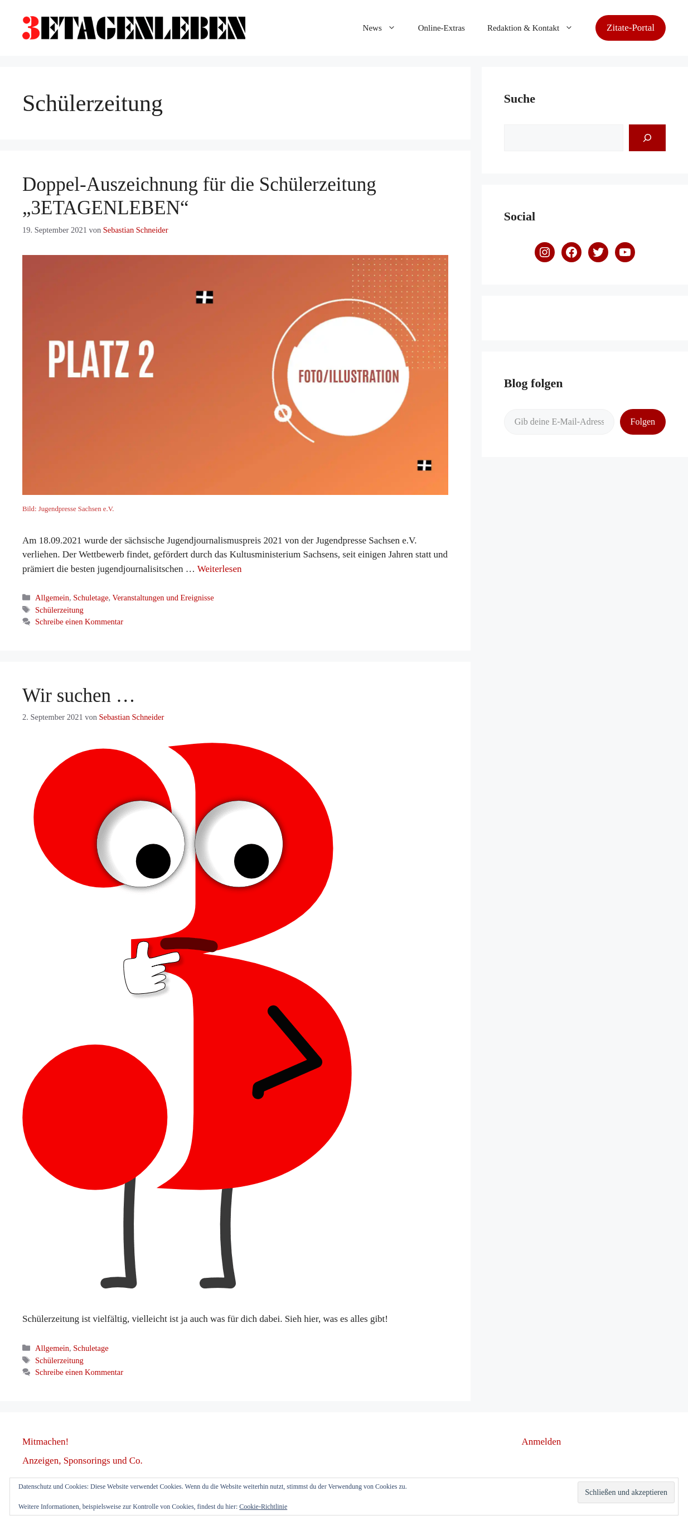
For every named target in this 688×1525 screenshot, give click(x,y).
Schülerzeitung (59, 609)
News (385, 28)
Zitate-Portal (631, 27)
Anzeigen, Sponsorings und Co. (82, 1460)
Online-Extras (441, 27)
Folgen (643, 421)
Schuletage (90, 597)
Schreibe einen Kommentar (79, 621)
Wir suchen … (78, 695)
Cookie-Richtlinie (263, 1506)
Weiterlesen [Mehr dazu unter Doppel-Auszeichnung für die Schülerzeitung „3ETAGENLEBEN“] (219, 569)
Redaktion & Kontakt (535, 28)
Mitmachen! (45, 1441)
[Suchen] (647, 137)
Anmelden (541, 1441)
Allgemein (52, 597)
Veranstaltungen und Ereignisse (163, 597)
